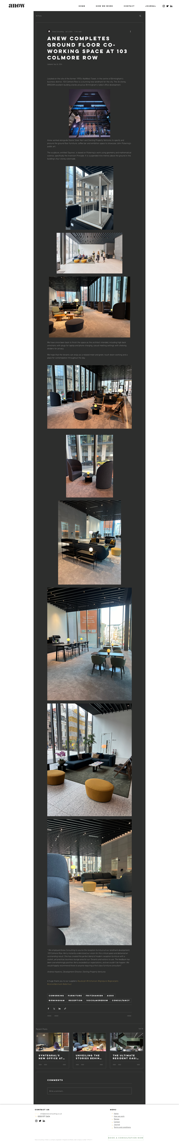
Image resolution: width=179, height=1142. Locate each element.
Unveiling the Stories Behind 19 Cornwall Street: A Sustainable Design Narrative (89, 1057)
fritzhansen (94, 995)
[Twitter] (167, 6)
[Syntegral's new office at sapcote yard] (52, 1042)
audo (110, 995)
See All (141, 1028)
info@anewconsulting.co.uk (51, 1114)
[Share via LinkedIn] (59, 1008)
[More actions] (130, 31)
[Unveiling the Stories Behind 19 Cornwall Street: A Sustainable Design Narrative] (89, 1042)
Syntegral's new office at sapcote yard (51, 1057)
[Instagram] (163, 6)
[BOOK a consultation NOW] (125, 1137)
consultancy (121, 1000)
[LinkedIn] (171, 6)
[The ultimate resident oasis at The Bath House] (126, 1042)
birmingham (57, 1000)
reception (76, 1000)
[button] (140, 16)
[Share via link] (65, 1008)
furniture (75, 995)
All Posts (39, 16)
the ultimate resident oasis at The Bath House (126, 1057)
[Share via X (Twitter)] (54, 1008)
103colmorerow (97, 1000)
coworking (56, 995)
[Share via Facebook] (48, 1008)
